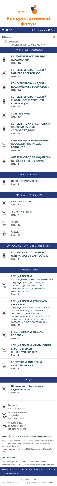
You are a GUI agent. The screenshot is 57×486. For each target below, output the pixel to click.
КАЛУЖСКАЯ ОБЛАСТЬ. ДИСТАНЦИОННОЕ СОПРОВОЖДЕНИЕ (31, 319)
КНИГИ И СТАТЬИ (21, 201)
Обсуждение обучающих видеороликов (27, 387)
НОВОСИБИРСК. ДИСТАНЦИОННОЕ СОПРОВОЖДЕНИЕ (29, 315)
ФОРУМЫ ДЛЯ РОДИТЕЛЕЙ (28, 49)
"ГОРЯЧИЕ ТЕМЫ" (22, 211)
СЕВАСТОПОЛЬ (32, 282)
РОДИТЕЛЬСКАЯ (28, 174)
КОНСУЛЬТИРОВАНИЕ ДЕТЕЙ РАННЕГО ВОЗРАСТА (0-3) (28, 71)
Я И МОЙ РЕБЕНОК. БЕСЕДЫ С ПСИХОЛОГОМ (29, 58)
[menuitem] (9, 30)
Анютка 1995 (49, 464)
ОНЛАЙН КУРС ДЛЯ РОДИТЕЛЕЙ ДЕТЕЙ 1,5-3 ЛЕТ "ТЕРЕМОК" (31, 159)
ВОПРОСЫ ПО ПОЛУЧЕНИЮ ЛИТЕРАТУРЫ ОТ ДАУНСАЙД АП (30, 254)
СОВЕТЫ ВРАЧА (20, 113)
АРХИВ (15, 232)
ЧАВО (14, 221)
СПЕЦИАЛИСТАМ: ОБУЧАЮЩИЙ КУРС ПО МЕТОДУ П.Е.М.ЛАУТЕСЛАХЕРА (31, 349)
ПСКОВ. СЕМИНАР (39, 322)
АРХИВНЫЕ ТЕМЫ (28, 269)
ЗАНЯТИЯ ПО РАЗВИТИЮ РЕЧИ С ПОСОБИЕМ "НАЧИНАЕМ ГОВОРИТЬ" (31, 144)
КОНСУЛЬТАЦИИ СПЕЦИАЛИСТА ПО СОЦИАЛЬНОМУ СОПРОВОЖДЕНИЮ (30, 127)
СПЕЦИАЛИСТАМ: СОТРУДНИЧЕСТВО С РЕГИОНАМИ (32, 278)
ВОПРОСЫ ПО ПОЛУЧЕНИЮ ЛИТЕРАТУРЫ (28, 245)
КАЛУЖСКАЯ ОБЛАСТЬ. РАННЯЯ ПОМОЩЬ (28, 287)
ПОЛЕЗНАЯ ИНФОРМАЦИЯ (28, 194)
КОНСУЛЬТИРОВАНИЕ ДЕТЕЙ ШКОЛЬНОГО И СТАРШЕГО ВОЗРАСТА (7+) (28, 100)
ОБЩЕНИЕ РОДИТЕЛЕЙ (25, 181)
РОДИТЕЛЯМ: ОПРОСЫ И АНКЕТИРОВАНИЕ (26, 363)
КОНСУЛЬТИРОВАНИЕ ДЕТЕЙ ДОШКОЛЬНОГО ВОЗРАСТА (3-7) (30, 85)
